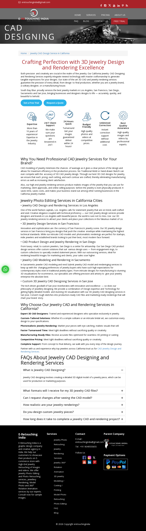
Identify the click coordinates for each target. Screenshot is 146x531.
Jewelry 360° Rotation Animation (60, 467)
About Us (120, 15)
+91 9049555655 (88, 446)
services (91, 15)
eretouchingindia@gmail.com (89, 442)
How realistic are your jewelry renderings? (51, 404)
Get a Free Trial (31, 103)
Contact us (101, 21)
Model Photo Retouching (60, 496)
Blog (86, 21)
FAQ (76, 21)
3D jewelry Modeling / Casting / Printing (59, 483)
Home (77, 15)
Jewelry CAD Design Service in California (49, 53)
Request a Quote (55, 103)
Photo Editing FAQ (60, 506)
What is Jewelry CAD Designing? (44, 370)
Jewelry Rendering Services (59, 453)
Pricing (105, 15)
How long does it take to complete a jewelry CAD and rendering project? (71, 419)
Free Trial (119, 21)
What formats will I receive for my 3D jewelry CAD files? (60, 390)
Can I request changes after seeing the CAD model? (57, 397)
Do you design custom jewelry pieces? (48, 412)
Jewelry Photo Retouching (60, 442)
